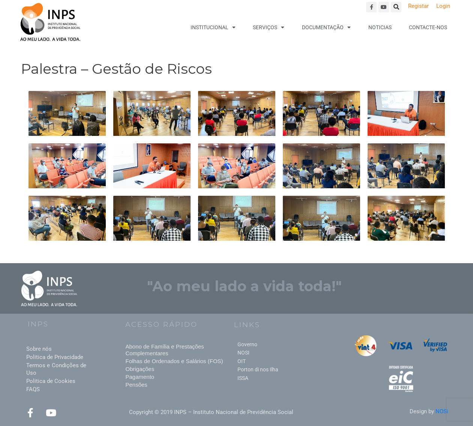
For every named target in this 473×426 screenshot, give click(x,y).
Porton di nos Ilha (257, 369)
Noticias (380, 27)
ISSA (242, 378)
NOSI (243, 353)
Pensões (136, 384)
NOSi (441, 411)
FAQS (33, 389)
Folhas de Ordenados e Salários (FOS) (174, 361)
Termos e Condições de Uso (56, 369)
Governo (247, 344)
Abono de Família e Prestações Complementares (164, 349)
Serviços (268, 27)
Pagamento (139, 377)
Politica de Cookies (50, 381)
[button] (396, 7)
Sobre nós (39, 349)
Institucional (213, 27)
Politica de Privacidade (54, 357)
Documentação (326, 27)
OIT (241, 361)
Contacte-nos (428, 27)
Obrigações (139, 369)
